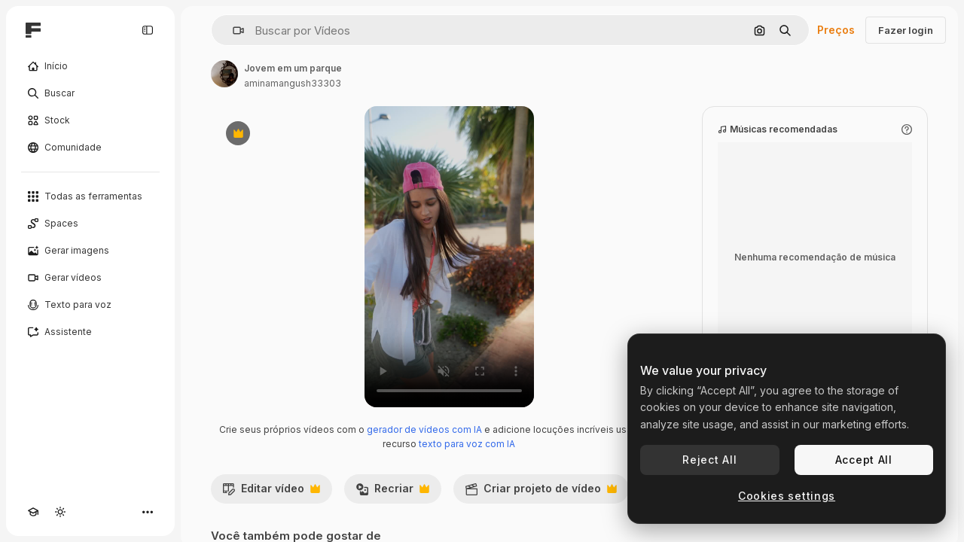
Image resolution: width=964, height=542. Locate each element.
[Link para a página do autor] (224, 73)
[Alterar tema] (60, 512)
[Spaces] (90, 224)
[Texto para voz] (90, 305)
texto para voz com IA (467, 443)
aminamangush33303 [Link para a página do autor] (292, 83)
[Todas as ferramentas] (90, 196)
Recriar (392, 492)
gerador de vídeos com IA (424, 429)
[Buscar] (90, 93)
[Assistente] (90, 332)
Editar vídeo (271, 492)
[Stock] (90, 120)
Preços (836, 29)
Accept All (863, 459)
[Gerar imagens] (90, 251)
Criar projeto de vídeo (541, 492)
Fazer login (905, 30)
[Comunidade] (90, 148)
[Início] (90, 66)
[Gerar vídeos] (90, 278)
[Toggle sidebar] (148, 30)
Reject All (709, 459)
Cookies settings (786, 495)
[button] (232, 30)
